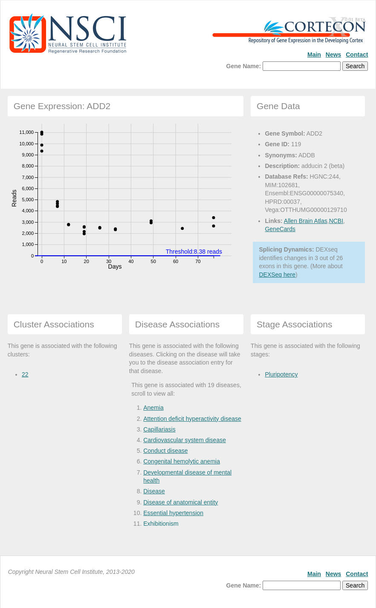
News (333, 54)
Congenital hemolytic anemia (181, 461)
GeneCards (280, 229)
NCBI (336, 220)
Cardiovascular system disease (184, 440)
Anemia (153, 407)
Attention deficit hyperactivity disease (192, 418)
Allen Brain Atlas (305, 220)
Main (314, 54)
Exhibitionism (160, 523)
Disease (154, 491)
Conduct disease (165, 450)
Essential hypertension (173, 513)
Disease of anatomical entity (180, 502)
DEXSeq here (277, 274)
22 (25, 374)
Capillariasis (159, 429)
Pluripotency (281, 374)
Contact (357, 54)
